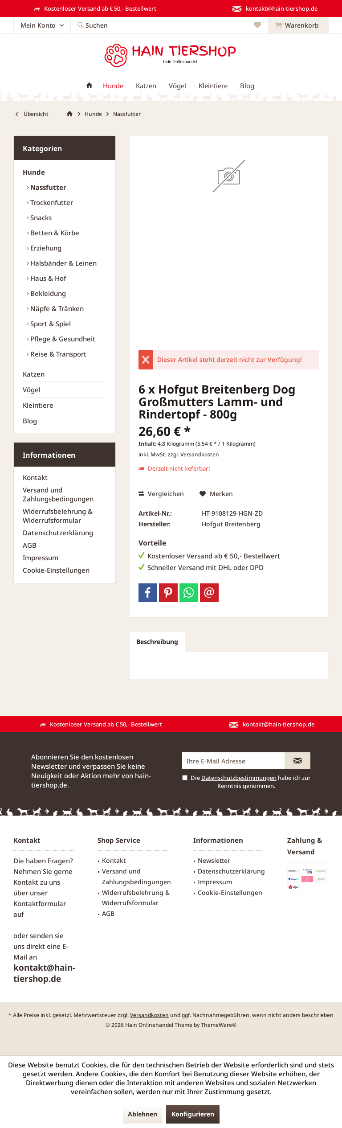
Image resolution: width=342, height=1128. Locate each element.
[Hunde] (113, 86)
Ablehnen (142, 1114)
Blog (30, 420)
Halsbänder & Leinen (62, 262)
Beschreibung (157, 641)
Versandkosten (149, 1015)
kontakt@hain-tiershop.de (44, 973)
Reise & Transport (57, 353)
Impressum (40, 557)
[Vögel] (177, 86)
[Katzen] (146, 86)
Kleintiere (38, 405)
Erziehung (44, 247)
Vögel (32, 389)
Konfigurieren (192, 1114)
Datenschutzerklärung (58, 532)
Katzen (34, 373)
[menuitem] (298, 25)
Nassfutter (47, 187)
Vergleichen (161, 493)
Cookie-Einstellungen (56, 570)
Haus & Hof (47, 278)
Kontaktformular (39, 903)
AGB (30, 545)
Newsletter (214, 860)
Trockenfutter (50, 202)
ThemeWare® (218, 1025)
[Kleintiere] (213, 86)
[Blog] (247, 86)
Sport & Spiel (49, 323)
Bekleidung (47, 293)
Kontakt (35, 477)
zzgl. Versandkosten (193, 454)
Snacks (40, 217)
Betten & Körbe (53, 232)
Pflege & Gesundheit (61, 338)
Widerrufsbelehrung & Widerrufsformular (58, 516)
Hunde (34, 172)
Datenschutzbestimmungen (239, 778)
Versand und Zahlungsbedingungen (58, 494)
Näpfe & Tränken (56, 308)
